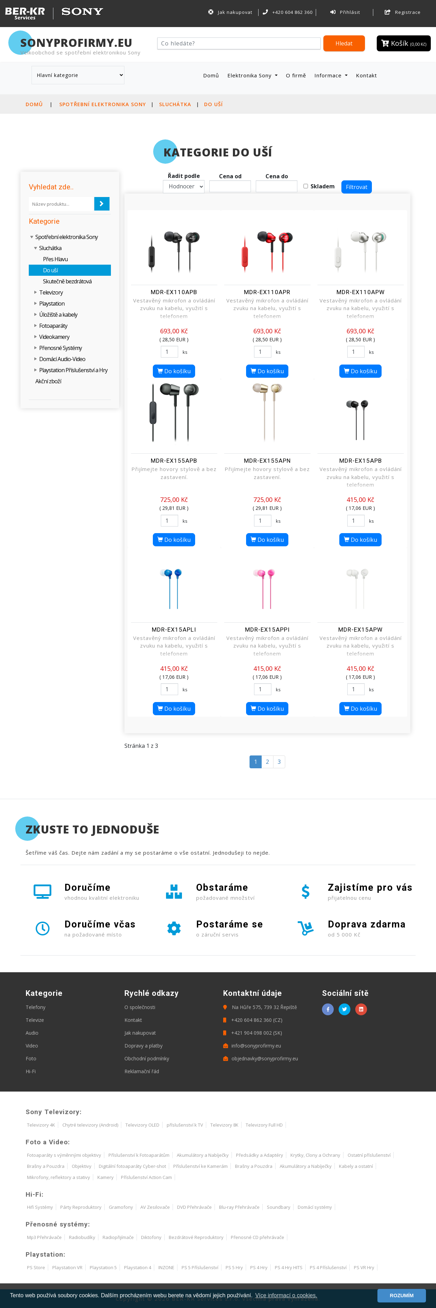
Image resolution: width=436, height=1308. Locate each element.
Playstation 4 (137, 1267)
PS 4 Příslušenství (328, 1267)
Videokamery (54, 337)
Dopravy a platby (143, 1045)
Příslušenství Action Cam (146, 1177)
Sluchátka (175, 104)
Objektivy (81, 1166)
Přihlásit (345, 12)
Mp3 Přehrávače (44, 1237)
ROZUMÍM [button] (402, 1295)
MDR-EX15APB (360, 460)
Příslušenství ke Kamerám (200, 1166)
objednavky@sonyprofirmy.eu (260, 1058)
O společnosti (139, 1007)
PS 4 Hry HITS (289, 1267)
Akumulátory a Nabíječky (203, 1155)
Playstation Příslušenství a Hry (73, 370)
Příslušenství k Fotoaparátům (138, 1155)
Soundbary (278, 1207)
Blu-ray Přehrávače (239, 1207)
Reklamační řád (141, 1071)
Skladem (323, 186)
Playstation (51, 303)
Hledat (343, 43)
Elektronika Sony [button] (250, 75)
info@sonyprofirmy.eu (252, 1045)
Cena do (276, 176)
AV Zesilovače (155, 1207)
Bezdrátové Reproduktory (196, 1237)
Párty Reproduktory (81, 1207)
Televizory (51, 292)
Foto (31, 1058)
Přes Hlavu (55, 259)
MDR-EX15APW (360, 629)
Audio (32, 1032)
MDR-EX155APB (174, 460)
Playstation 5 (103, 1267)
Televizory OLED (142, 1125)
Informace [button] (328, 75)
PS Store (36, 1267)
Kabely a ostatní (356, 1166)
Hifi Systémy (40, 1207)
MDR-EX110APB (174, 292)
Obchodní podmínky (146, 1058)
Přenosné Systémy (60, 348)
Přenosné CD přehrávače (257, 1237)
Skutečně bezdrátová (67, 281)
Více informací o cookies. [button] (286, 1295)
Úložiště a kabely (58, 314)
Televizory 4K (41, 1125)
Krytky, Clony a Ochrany (315, 1155)
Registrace (403, 12)
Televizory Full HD (264, 1125)
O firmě (296, 75)
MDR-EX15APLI (174, 629)
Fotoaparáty (53, 326)
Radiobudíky (82, 1237)
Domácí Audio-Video (62, 359)
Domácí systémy (315, 1207)
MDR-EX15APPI (267, 629)
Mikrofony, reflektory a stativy (58, 1177)
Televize (35, 1020)
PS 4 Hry (259, 1267)
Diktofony (151, 1237)
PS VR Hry (364, 1267)
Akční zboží (48, 381)
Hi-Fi (31, 1071)
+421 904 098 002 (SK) (252, 1032)
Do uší (213, 104)
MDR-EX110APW (361, 292)
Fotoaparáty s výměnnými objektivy (64, 1155)
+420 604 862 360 (288, 12)
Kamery (105, 1177)
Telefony (35, 1007)
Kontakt (366, 75)
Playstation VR (67, 1267)
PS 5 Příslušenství (200, 1267)
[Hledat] (239, 43)
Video (32, 1045)
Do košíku (174, 371)
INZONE (166, 1267)
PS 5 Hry (234, 1267)
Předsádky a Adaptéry (259, 1155)
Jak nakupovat (230, 12)
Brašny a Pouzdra (45, 1166)
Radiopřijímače (118, 1237)
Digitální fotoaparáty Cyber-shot (132, 1166)
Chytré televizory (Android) (90, 1125)
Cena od (230, 176)
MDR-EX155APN (267, 460)
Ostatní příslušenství (369, 1155)
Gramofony (121, 1207)
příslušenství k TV (185, 1125)
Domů (212, 75)
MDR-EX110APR (267, 292)
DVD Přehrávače (194, 1207)
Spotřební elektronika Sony (102, 104)
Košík (403, 43)
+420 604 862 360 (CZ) (252, 1020)
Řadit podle (184, 176)
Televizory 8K (224, 1125)
